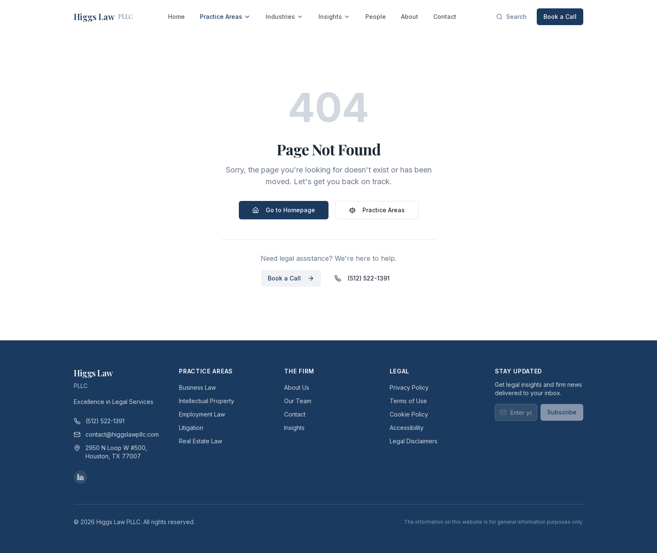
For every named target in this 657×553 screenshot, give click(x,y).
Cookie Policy (409, 414)
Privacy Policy (409, 387)
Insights (334, 16)
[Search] (511, 16)
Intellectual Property (206, 400)
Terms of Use (408, 400)
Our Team (297, 400)
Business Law (197, 387)
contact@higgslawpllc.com (116, 434)
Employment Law (202, 414)
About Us (296, 387)
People (375, 16)
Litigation (191, 427)
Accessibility (407, 427)
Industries (284, 16)
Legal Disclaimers (413, 441)
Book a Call (560, 16)
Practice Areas (225, 16)
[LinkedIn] (80, 477)
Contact (444, 16)
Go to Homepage (283, 209)
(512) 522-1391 (362, 278)
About (409, 16)
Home (176, 16)
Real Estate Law (200, 441)
